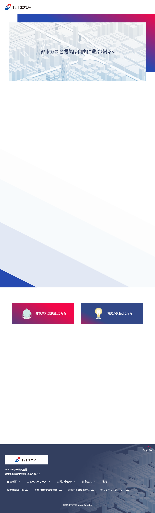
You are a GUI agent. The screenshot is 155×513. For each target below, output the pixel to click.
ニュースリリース (36, 481)
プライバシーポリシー (112, 490)
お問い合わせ (64, 481)
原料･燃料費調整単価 (45, 490)
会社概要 (12, 481)
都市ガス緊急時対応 (79, 490)
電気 (104, 481)
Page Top (147, 448)
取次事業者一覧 (15, 490)
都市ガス (87, 481)
